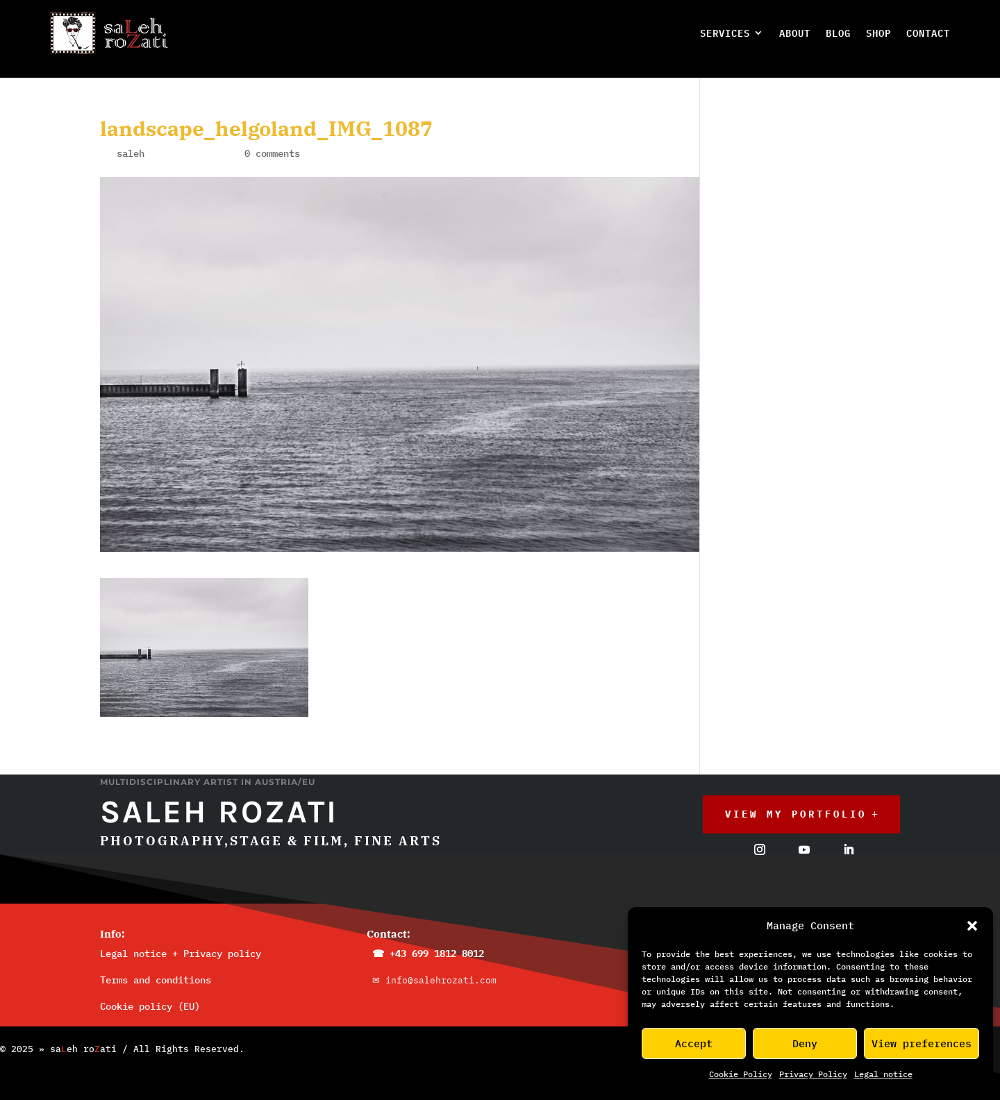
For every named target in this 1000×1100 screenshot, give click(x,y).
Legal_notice (883, 1074)
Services (725, 33)
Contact (928, 33)
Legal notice (133, 942)
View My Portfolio (796, 803)
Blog (838, 33)
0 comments (272, 142)
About (794, 33)
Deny (804, 1043)
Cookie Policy (740, 1074)
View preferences (922, 1043)
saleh (130, 142)
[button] (972, 926)
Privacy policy (222, 942)
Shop (878, 33)
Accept (693, 1043)
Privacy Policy (813, 1074)
